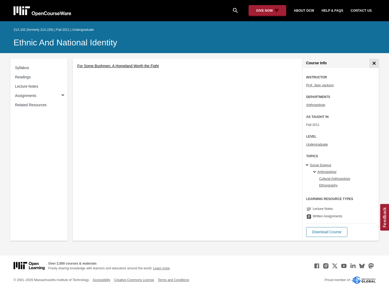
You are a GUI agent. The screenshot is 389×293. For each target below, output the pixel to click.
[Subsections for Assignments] (63, 95)
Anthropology (315, 105)
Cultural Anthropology (334, 179)
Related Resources (31, 105)
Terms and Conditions (173, 280)
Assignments (25, 96)
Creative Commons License (134, 280)
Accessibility (101, 280)
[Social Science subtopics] (307, 165)
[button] (326, 232)
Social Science (320, 165)
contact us (361, 10)
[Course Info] (374, 63)
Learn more (161, 268)
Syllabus (22, 68)
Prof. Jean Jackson (320, 85)
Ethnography (328, 185)
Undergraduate (317, 144)
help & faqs (332, 10)
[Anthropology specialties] (315, 172)
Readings (23, 77)
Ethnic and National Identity (65, 42)
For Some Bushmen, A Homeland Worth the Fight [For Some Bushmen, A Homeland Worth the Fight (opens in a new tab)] (118, 66)
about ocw (304, 10)
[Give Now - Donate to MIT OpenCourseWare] (268, 10)
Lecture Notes (26, 86)
